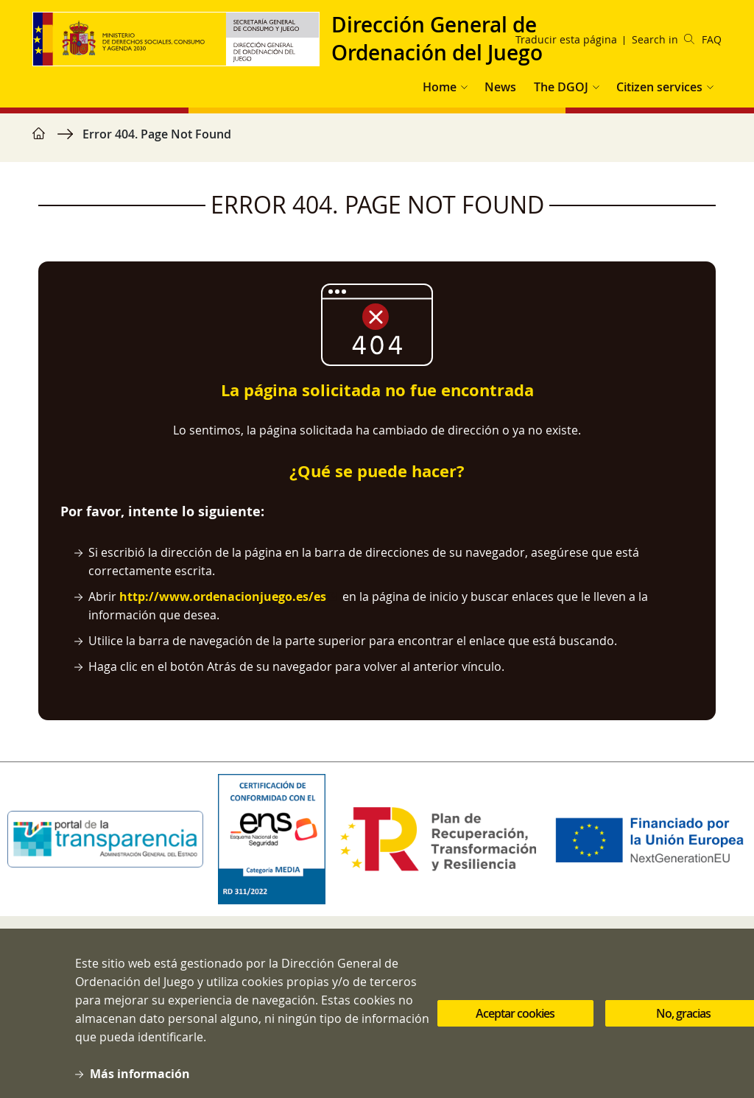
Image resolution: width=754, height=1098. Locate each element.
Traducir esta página (566, 39)
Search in (663, 39)
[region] (377, 141)
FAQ (712, 39)
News (500, 87)
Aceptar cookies (515, 1029)
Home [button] (440, 87)
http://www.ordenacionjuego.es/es (222, 596)
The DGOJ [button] (561, 87)
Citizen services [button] (659, 87)
